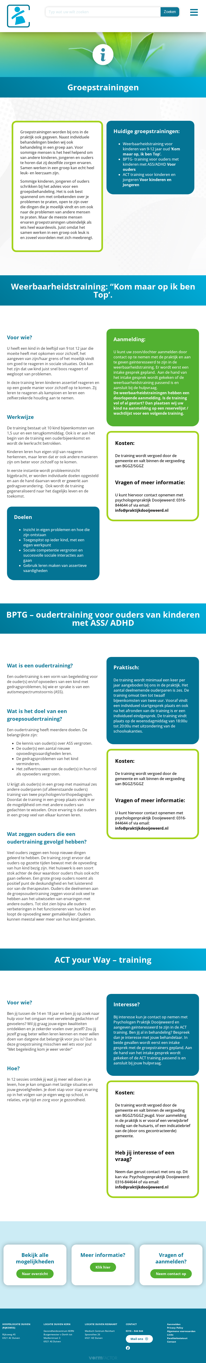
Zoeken (170, 12)
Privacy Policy (175, 1327)
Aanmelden (174, 1324)
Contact (171, 1341)
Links (170, 1334)
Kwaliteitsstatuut (177, 1338)
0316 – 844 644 (134, 1331)
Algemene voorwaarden (181, 1331)
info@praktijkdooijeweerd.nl (141, 510)
